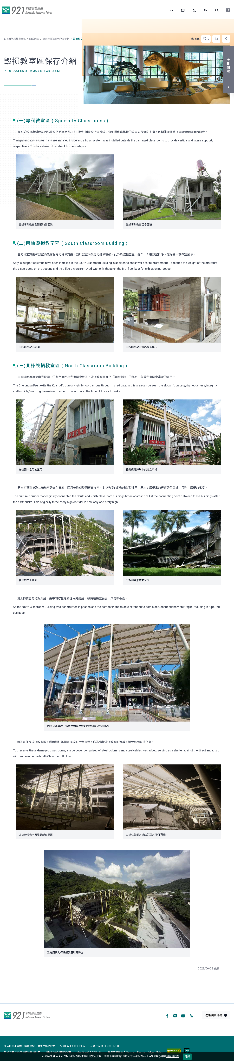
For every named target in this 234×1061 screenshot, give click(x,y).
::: (165, 10)
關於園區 (34, 38)
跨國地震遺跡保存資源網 (56, 38)
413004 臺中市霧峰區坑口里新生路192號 (29, 1046)
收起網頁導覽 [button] (213, 1015)
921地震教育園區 (27, 10)
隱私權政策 (172, 1056)
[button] (217, 10)
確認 (187, 1056)
